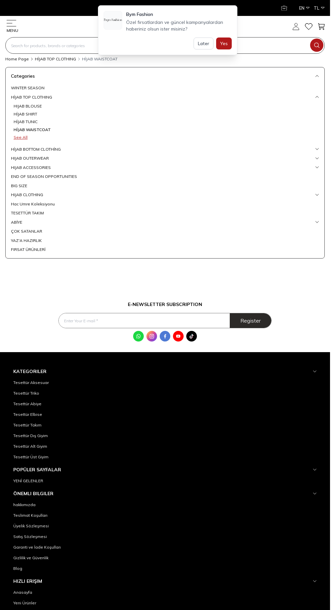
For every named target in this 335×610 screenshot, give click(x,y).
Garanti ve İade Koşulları (37, 547)
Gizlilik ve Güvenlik (30, 557)
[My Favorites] (308, 26)
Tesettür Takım (27, 424)
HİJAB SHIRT (25, 114)
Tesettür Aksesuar (31, 382)
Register (250, 320)
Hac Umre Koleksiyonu (33, 203)
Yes (224, 43)
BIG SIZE (19, 185)
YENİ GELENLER (28, 480)
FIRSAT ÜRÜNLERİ (28, 249)
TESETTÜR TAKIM (27, 212)
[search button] (316, 45)
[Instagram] (151, 336)
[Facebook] (165, 336)
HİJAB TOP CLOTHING (55, 58)
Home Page (17, 58)
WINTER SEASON (27, 87)
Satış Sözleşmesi (30, 536)
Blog (17, 568)
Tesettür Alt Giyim (30, 446)
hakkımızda (24, 504)
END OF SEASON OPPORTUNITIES (44, 176)
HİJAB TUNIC (26, 121)
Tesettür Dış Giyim (30, 435)
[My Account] (285, 8)
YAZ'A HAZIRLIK (26, 240)
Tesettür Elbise (27, 414)
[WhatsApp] (138, 336)
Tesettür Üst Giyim (30, 456)
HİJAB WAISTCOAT (32, 129)
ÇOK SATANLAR (26, 231)
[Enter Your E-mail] (165, 320)
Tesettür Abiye (27, 403)
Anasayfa (22, 592)
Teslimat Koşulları (30, 515)
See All (21, 137)
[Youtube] (178, 336)
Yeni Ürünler (24, 602)
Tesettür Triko (26, 393)
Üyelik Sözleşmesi (31, 525)
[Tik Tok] (191, 336)
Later (203, 43)
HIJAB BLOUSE (28, 106)
